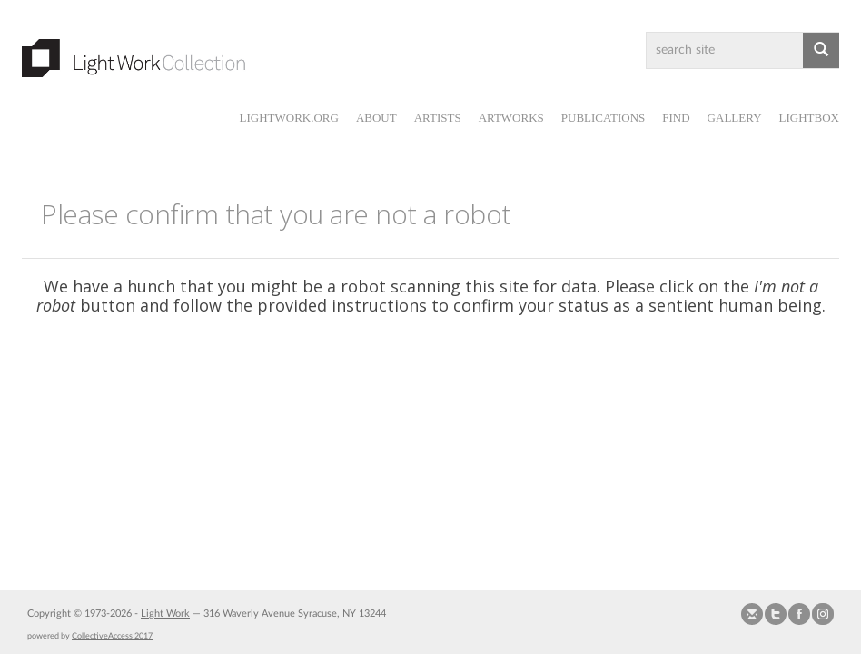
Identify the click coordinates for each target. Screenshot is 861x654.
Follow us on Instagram (823, 614)
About (376, 117)
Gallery (735, 117)
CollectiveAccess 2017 (112, 635)
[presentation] (446, 387)
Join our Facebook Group (799, 614)
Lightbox (809, 117)
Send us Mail (752, 614)
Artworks (511, 117)
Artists (437, 117)
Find (675, 117)
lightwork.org (288, 117)
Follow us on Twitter (776, 614)
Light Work (165, 614)
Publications (603, 117)
